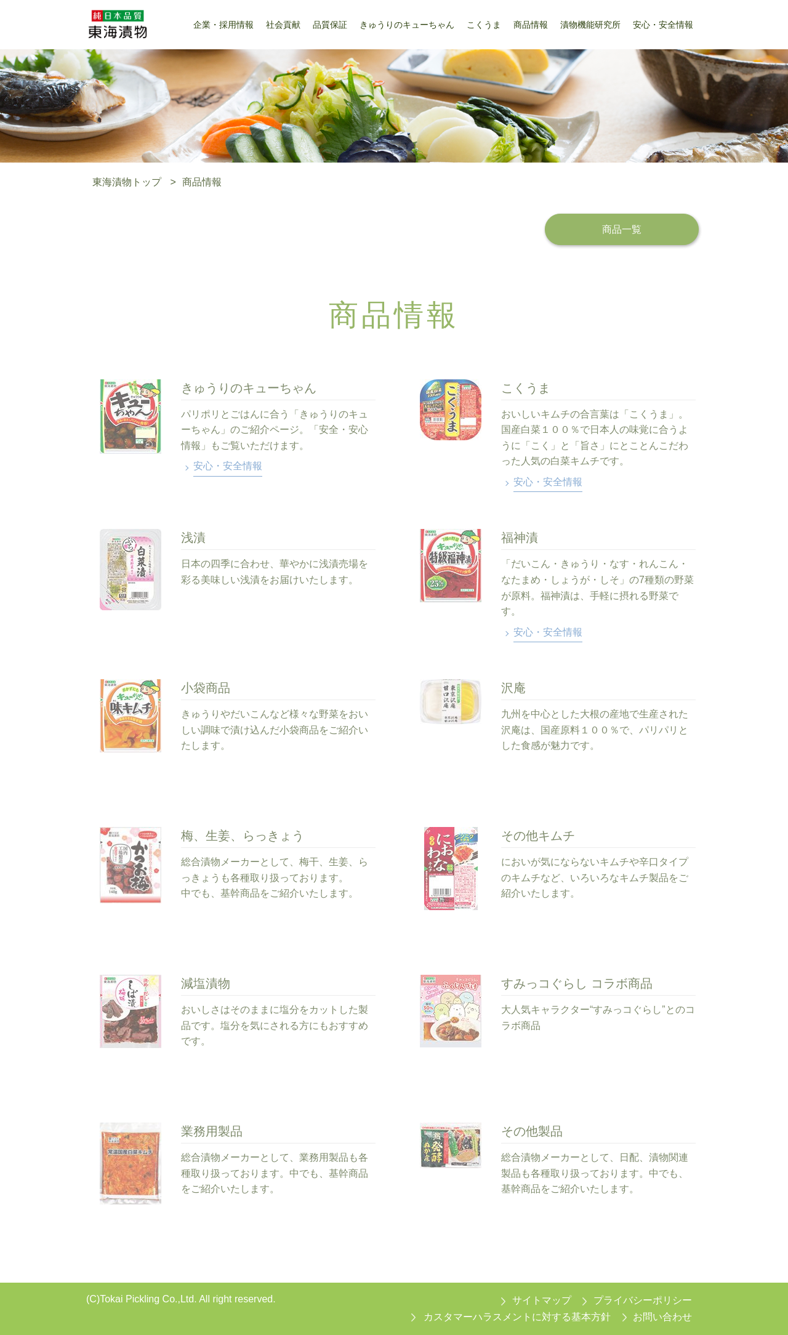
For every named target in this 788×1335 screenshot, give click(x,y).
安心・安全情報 (227, 466)
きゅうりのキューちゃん (248, 388)
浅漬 (193, 537)
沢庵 (513, 688)
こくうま (525, 388)
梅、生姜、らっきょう (242, 835)
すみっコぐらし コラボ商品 (577, 983)
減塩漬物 (205, 983)
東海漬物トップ (126, 182)
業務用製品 (212, 1131)
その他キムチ (538, 835)
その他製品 (532, 1131)
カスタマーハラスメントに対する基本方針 (517, 1317)
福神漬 (519, 537)
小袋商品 (205, 688)
